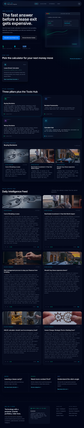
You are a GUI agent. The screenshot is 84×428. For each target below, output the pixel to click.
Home (36, 3)
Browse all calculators (76, 58)
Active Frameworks (61, 411)
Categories (52, 3)
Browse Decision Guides (28, 37)
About (58, 3)
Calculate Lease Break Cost (11, 37)
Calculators (43, 3)
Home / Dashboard (60, 409)
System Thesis (59, 415)
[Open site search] (79, 3)
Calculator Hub (73, 415)
